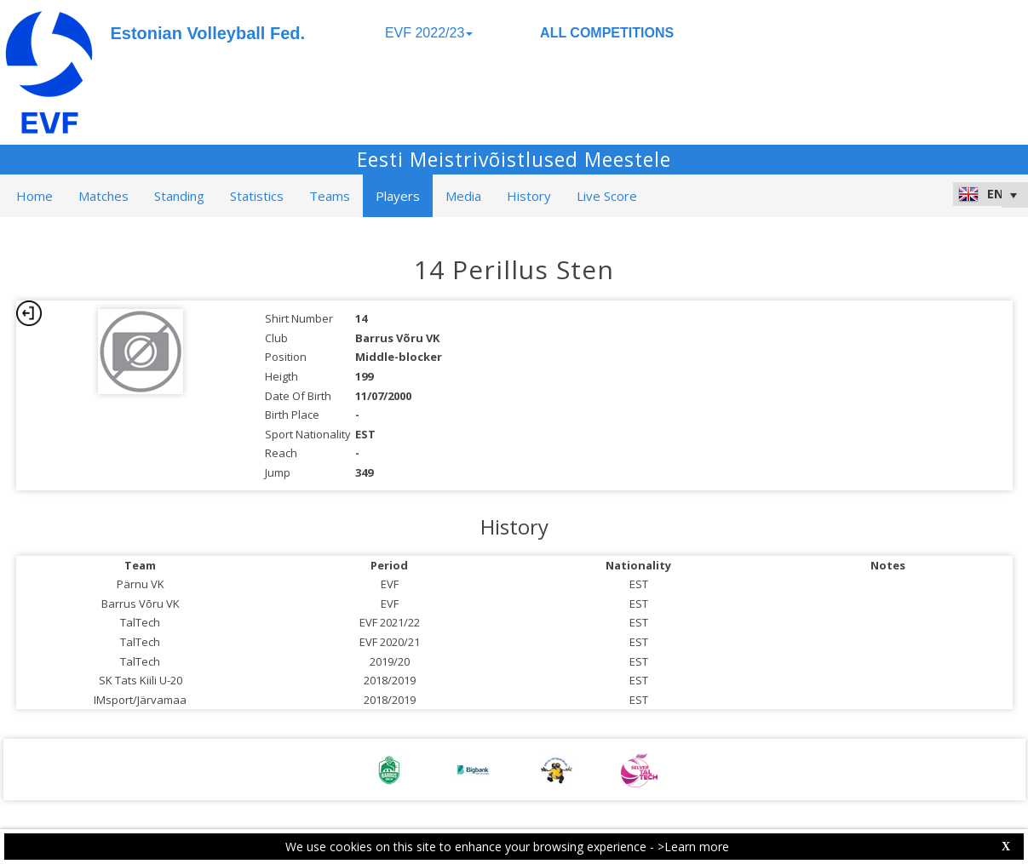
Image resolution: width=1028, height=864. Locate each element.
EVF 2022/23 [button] (429, 33)
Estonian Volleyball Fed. (208, 33)
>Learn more (693, 846)
